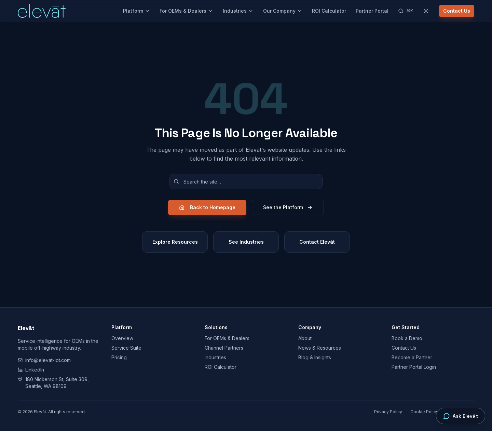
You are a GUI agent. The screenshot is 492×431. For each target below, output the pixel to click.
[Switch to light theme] (426, 11)
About (305, 338)
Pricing (119, 357)
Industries (238, 11)
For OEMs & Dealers (186, 11)
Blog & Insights (314, 357)
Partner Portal (372, 11)
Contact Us (456, 11)
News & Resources (319, 348)
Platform (136, 11)
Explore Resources (175, 242)
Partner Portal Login (414, 367)
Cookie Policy (424, 411)
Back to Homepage (207, 207)
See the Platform (288, 207)
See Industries (246, 242)
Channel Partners (224, 348)
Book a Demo (407, 338)
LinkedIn (31, 370)
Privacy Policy (388, 411)
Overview (122, 338)
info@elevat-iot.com (44, 360)
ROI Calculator (329, 11)
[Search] (405, 10)
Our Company (282, 11)
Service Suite (126, 348)
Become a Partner (412, 357)
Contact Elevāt (317, 242)
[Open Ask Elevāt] (460, 416)
